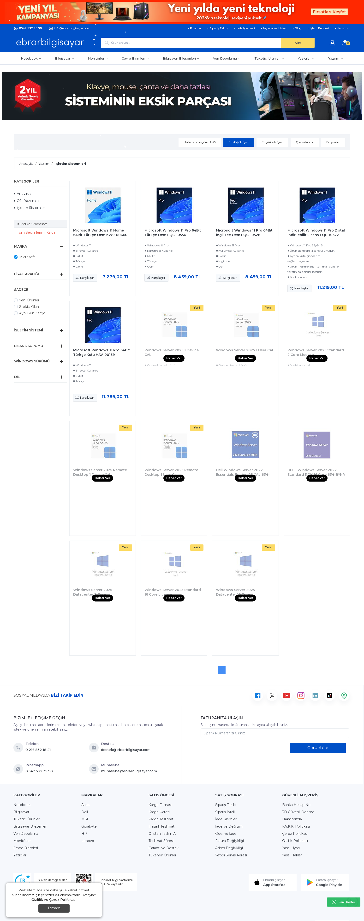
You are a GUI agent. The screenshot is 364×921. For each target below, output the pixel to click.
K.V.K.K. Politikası (296, 826)
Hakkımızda (292, 819)
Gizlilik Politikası (295, 841)
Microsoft (27, 257)
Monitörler (98, 58)
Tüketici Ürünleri (269, 58)
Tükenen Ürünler (162, 855)
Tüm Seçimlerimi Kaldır (36, 232)
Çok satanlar (304, 142)
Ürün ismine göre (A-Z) (200, 142)
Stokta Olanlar (31, 307)
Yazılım (335, 58)
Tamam (54, 908)
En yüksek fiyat (272, 142)
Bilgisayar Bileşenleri (181, 58)
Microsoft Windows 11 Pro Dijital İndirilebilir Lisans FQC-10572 (316, 232)
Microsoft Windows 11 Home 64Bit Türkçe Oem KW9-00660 (100, 232)
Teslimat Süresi (161, 841)
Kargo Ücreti (159, 812)
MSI (84, 819)
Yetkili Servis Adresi (231, 855)
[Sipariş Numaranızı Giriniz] (275, 733)
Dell (84, 812)
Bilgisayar (64, 58)
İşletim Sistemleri (30, 208)
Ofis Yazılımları (27, 201)
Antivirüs (22, 193)
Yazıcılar (306, 58)
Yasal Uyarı (291, 848)
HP (84, 833)
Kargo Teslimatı (161, 819)
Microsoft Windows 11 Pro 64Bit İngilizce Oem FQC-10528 (244, 232)
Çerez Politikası (295, 833)
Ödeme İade (225, 833)
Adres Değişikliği (229, 848)
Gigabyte (89, 826)
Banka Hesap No (296, 805)
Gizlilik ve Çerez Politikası (54, 899)
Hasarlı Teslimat (161, 826)
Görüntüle (317, 747)
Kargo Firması (160, 805)
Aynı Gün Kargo (32, 313)
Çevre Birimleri (135, 58)
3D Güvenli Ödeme (298, 812)
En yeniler (333, 142)
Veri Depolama (227, 58)
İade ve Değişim (229, 826)
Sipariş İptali (225, 812)
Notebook (31, 58)
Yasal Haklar (292, 855)
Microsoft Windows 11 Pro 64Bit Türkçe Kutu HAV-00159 (101, 352)
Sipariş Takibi (225, 805)
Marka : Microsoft (33, 224)
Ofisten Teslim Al (162, 833)
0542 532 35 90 (30, 28)
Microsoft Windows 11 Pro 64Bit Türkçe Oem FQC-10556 (172, 232)
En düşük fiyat (239, 142)
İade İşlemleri (226, 819)
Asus (85, 805)
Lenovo (87, 841)
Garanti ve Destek (164, 848)
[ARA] (298, 43)
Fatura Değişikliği (229, 841)
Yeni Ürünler (29, 300)
